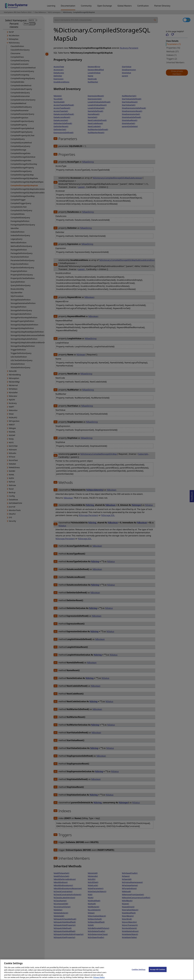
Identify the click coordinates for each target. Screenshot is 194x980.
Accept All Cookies (157, 972)
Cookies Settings (138, 972)
